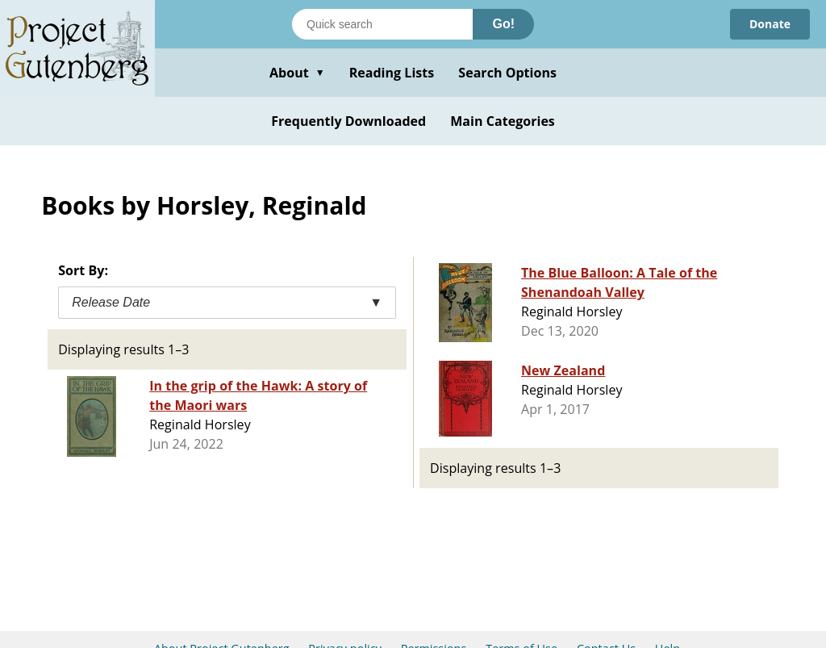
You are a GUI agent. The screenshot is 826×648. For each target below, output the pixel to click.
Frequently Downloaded (348, 121)
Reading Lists (392, 73)
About (297, 72)
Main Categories (502, 121)
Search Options (507, 73)
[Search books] (382, 24)
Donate (770, 23)
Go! (503, 24)
